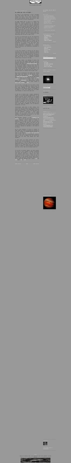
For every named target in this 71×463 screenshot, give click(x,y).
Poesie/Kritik (47, 121)
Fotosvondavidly (48, 117)
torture (30, 75)
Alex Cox (46, 50)
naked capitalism (47, 47)
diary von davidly (35, 0)
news (16, 159)
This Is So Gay (47, 49)
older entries (36, 163)
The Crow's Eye (47, 65)
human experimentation (22, 76)
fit (21, 159)
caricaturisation (47, 115)
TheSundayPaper (48, 126)
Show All (54, 41)
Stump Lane (46, 52)
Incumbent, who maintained (32, 132)
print (25, 159)
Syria (16, 82)
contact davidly (46, 71)
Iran (19, 82)
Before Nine (46, 39)
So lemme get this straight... (24, 12)
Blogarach (46, 48)
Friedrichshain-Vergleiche (48, 119)
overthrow (23, 80)
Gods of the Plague (48, 66)
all (36, 158)
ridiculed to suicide (32, 63)
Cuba (28, 82)
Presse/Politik (48, 123)
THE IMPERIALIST (47, 35)
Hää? (46, 120)
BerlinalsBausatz (48, 114)
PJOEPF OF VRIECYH (48, 40)
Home (27, 163)
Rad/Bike (45, 124)
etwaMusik (45, 116)
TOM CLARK (46, 62)
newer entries (18, 163)
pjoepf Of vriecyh (48, 36)
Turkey (22, 82)
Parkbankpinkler (52, 120)
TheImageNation (48, 125)
